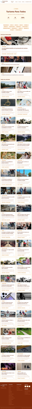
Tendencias (6, 26)
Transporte (21, 28)
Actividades (27, 1)
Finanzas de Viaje (25, 26)
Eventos (16, 1)
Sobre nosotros (19, 386)
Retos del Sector (12, 2)
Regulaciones (18, 26)
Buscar (30, 1)
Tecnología (10, 403)
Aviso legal (18, 388)
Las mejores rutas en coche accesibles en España (27, 394)
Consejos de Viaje (12, 26)
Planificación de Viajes (6, 28)
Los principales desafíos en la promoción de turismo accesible (28, 390)
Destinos (23, 1)
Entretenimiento (14, 28)
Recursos (20, 1)
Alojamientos (26, 28)
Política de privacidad (19, 390)
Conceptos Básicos (11, 404)
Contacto (18, 387)
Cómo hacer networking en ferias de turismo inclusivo (28, 391)
